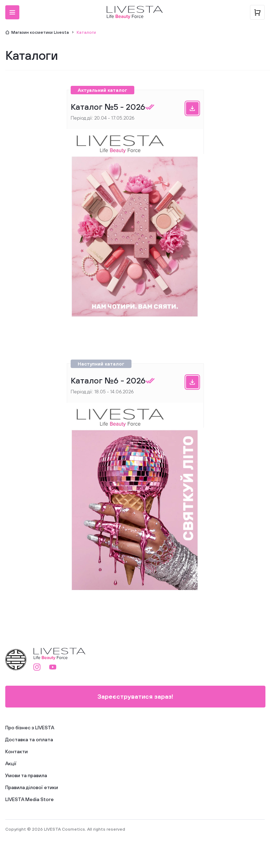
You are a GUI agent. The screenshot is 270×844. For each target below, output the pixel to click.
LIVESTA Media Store (29, 799)
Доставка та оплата (29, 739)
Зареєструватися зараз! (135, 696)
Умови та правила (26, 775)
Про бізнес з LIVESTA (29, 727)
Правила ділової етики (31, 787)
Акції (11, 763)
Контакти (16, 751)
